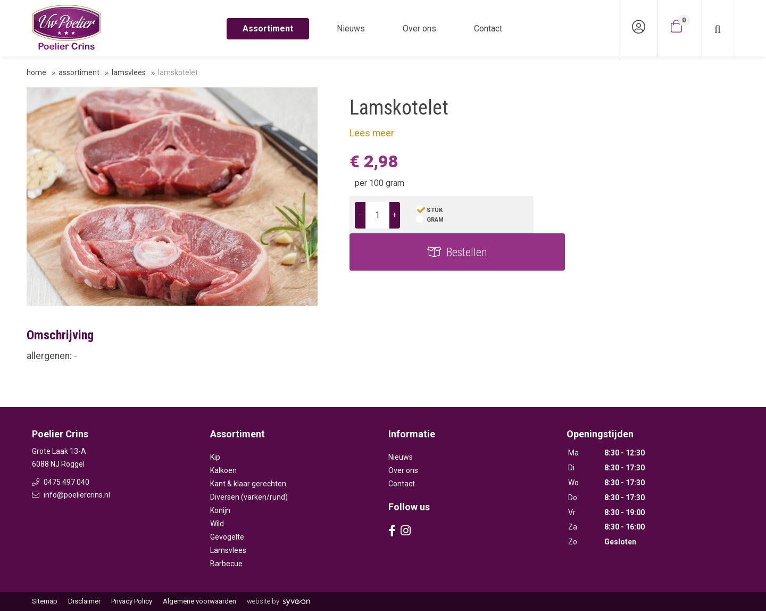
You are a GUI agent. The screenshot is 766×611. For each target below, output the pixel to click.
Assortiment (268, 28)
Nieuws (351, 28)
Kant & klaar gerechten (248, 483)
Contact (488, 28)
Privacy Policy (131, 601)
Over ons (419, 28)
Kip (215, 457)
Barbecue (226, 563)
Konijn (220, 510)
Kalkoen (223, 470)
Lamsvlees (129, 72)
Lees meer (371, 133)
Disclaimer (84, 601)
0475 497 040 (60, 482)
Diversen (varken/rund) (249, 497)
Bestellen (651, 215)
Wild (217, 523)
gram (435, 219)
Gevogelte (227, 537)
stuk (435, 210)
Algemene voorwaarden (199, 601)
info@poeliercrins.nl (71, 495)
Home (36, 72)
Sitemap (44, 601)
